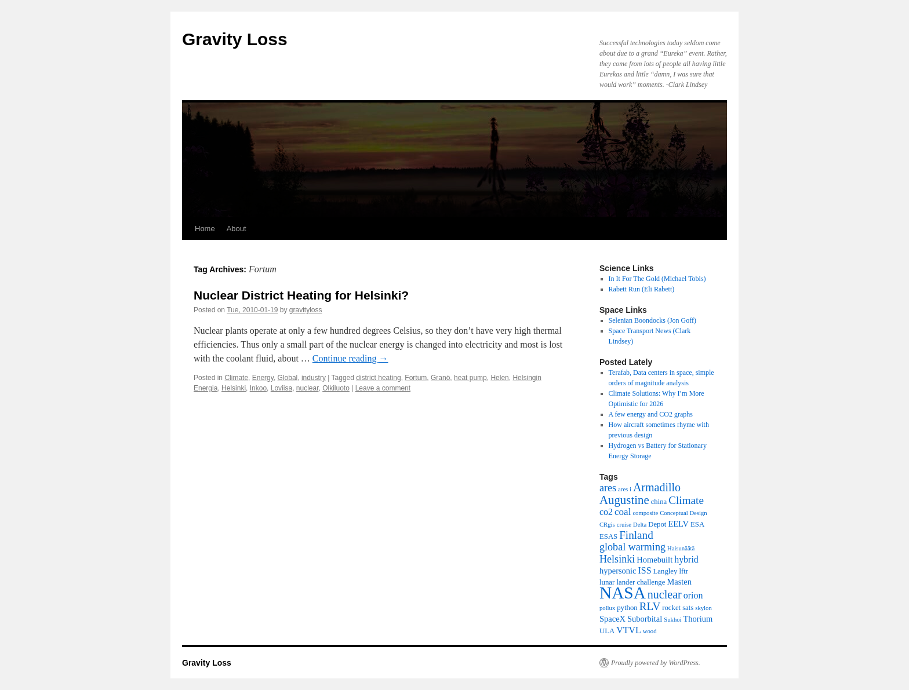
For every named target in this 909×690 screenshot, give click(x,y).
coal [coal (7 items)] (623, 511)
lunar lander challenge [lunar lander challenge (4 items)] (632, 582)
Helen (499, 378)
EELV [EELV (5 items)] (678, 523)
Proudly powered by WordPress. (655, 663)
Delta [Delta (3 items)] (639, 524)
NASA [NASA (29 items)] (622, 592)
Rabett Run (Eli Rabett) (642, 289)
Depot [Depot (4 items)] (657, 524)
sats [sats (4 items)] (687, 608)
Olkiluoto (336, 388)
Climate (236, 378)
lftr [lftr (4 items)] (683, 571)
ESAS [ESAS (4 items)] (608, 536)
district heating (378, 378)
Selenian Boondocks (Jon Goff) (652, 320)
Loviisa (281, 388)
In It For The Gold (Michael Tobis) (657, 279)
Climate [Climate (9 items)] (686, 500)
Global (288, 378)
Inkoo (258, 388)
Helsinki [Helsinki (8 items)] (617, 559)
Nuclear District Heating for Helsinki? (301, 295)
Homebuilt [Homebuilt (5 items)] (654, 559)
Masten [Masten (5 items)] (679, 581)
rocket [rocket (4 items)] (671, 608)
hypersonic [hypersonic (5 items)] (618, 570)
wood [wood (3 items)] (650, 631)
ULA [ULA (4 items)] (607, 631)
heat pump (470, 378)
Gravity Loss (235, 39)
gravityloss (305, 310)
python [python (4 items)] (627, 608)
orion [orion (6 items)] (693, 595)
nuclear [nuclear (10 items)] (665, 594)
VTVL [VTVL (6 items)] (628, 630)
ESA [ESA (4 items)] (697, 524)
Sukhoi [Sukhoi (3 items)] (672, 619)
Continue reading (350, 358)
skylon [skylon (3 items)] (703, 608)
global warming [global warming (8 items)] (632, 547)
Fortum (416, 378)
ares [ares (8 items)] (607, 488)
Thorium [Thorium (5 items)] (698, 618)
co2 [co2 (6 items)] (606, 512)
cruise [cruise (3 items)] (624, 524)
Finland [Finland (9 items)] (636, 535)
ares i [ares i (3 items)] (624, 489)
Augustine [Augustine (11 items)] (624, 500)
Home (205, 228)
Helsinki (233, 388)
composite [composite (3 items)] (645, 513)
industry (313, 378)
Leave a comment (382, 388)
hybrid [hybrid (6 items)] (686, 559)
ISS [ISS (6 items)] (645, 570)
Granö (440, 378)
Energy (263, 378)
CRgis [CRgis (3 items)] (607, 524)
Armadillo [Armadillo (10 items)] (657, 487)
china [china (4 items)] (659, 502)
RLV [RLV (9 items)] (650, 606)
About (236, 228)
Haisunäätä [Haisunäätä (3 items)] (681, 548)
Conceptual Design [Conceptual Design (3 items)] (683, 513)
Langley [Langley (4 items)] (665, 571)
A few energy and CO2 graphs (651, 414)
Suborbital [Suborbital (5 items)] (644, 618)
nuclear (307, 388)
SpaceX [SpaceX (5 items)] (612, 618)
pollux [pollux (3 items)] (607, 608)
